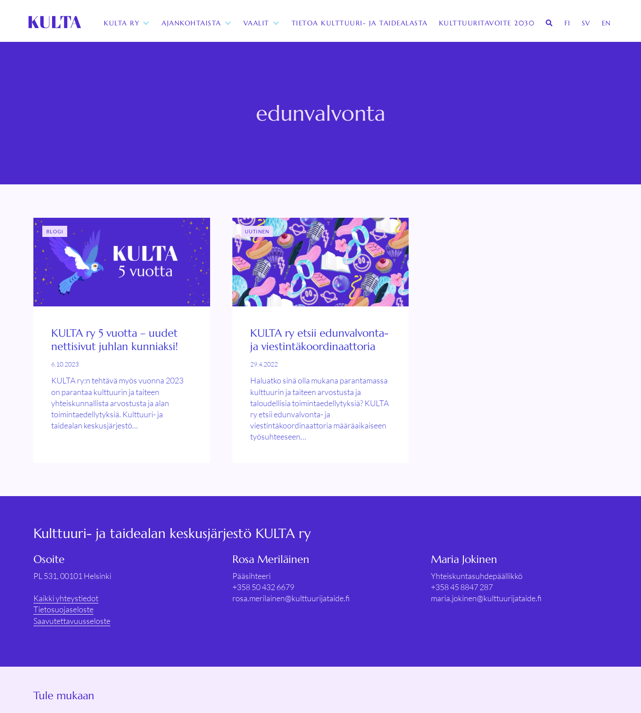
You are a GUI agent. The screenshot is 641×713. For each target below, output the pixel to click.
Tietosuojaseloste (63, 609)
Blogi (55, 231)
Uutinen (257, 231)
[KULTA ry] (54, 23)
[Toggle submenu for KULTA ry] (147, 23)
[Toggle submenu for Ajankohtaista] (228, 23)
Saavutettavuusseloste (71, 621)
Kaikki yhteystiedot (65, 598)
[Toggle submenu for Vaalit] (277, 23)
